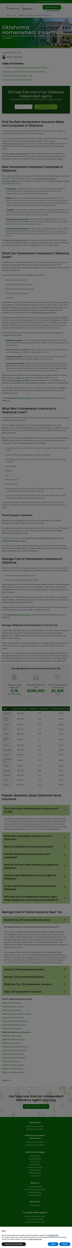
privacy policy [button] (53, 1235)
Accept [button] (64, 1244)
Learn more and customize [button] (14, 1244)
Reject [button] (53, 1244)
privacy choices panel (35, 1239)
